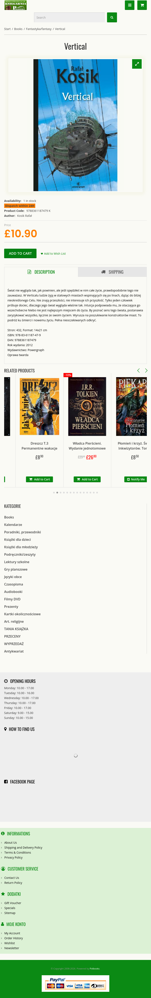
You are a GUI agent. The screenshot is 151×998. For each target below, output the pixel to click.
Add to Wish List (55, 253)
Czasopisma (13, 584)
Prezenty (11, 606)
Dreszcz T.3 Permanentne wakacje (52, 446)
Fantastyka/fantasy (38, 29)
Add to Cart (20, 253)
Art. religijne (14, 621)
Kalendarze (13, 524)
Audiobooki (13, 591)
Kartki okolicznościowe (22, 614)
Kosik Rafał (24, 216)
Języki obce (13, 577)
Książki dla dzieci (17, 539)
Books (18, 29)
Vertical (60, 29)
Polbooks (95, 968)
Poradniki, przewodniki (22, 532)
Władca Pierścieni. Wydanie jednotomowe (99, 446)
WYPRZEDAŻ (14, 644)
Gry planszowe (16, 569)
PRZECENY (12, 636)
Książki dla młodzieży (21, 547)
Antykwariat (14, 651)
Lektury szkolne (16, 562)
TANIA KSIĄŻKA (16, 629)
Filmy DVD (12, 599)
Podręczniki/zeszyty (20, 554)
